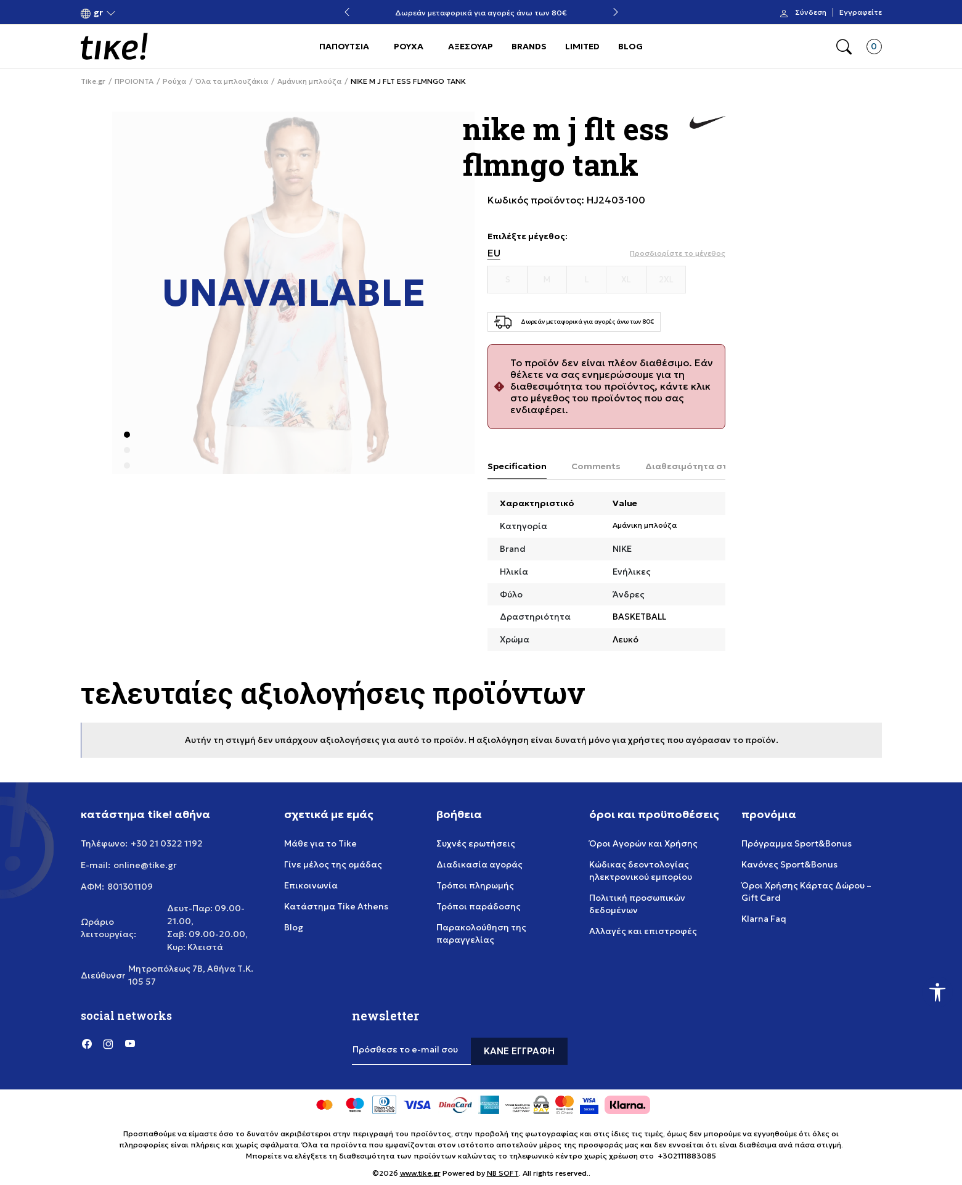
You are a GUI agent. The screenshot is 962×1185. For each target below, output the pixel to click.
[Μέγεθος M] (547, 280)
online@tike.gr (145, 865)
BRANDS (529, 46)
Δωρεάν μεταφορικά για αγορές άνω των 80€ (481, 12)
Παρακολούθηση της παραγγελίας (481, 933)
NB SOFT (503, 1173)
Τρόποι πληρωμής (475, 885)
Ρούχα (174, 81)
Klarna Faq (763, 918)
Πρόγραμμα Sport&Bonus (796, 843)
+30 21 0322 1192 (167, 843)
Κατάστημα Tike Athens (336, 906)
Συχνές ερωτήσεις (475, 843)
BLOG (630, 46)
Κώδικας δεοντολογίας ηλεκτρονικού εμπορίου (640, 870)
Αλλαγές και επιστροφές (643, 931)
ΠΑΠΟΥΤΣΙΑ (344, 46)
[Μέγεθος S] (508, 280)
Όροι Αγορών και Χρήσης (643, 843)
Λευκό (625, 639)
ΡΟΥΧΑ (408, 46)
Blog (293, 927)
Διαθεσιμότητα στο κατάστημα (715, 466)
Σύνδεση (810, 12)
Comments (596, 466)
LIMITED (582, 46)
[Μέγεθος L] (586, 280)
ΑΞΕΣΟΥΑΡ (470, 46)
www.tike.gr (420, 1173)
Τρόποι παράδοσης (478, 906)
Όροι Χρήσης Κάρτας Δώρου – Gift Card (806, 891)
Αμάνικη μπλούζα (309, 81)
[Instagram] (108, 1044)
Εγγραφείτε (860, 12)
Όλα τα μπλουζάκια (231, 81)
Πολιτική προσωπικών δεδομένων (637, 904)
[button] (98, 12)
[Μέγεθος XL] (626, 280)
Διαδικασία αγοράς (479, 864)
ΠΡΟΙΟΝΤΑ (134, 81)
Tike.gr (93, 81)
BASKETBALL (639, 616)
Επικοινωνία (311, 885)
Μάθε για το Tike (320, 843)
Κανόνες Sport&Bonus (789, 864)
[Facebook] (87, 1044)
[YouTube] (130, 1044)
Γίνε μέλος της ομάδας (333, 864)
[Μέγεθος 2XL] (666, 280)
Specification (517, 466)
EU (493, 253)
